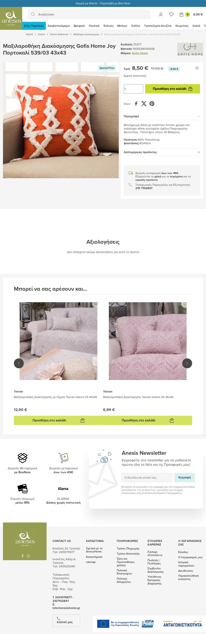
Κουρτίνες (182, 26)
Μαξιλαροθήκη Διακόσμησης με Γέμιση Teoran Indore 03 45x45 (55, 397)
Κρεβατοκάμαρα (59, 26)
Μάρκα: (126, 53)
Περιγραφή (162, 116)
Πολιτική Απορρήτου (124, 580)
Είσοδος (183, 552)
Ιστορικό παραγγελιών (186, 564)
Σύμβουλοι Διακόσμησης (156, 570)
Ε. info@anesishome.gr (66, 606)
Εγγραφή (184, 477)
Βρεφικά (79, 26)
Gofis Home (140, 53)
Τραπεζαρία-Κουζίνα (158, 26)
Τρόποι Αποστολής (128, 553)
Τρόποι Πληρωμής (128, 548)
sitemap (91, 562)
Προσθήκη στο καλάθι (172, 88)
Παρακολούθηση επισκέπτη (188, 577)
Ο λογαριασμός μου (190, 557)
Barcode (126, 49)
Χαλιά (196, 26)
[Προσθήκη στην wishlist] (197, 68)
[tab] (162, 116)
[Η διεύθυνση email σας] (146, 477)
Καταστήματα (94, 557)
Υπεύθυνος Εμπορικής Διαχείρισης (155, 580)
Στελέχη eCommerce (155, 553)
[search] (33, 14)
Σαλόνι (135, 26)
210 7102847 (143, 188)
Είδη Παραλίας (34, 26)
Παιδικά (94, 26)
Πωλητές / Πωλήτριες (154, 562)
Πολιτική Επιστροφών (124, 572)
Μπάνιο (122, 26)
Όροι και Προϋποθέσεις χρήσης (126, 562)
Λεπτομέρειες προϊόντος (162, 152)
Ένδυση (108, 26)
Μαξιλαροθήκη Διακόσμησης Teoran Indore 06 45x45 (138, 397)
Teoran (18, 391)
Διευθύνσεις (185, 570)
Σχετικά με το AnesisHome (94, 550)
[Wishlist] (171, 14)
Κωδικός (126, 44)
